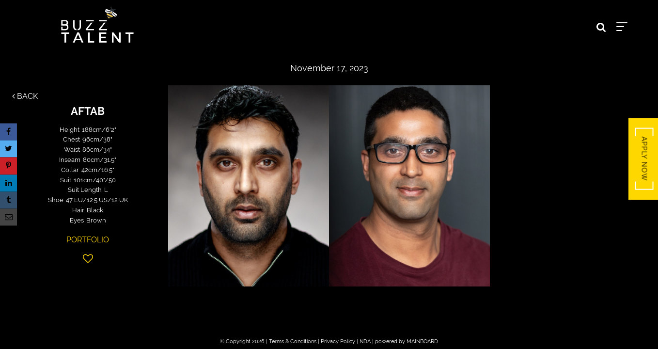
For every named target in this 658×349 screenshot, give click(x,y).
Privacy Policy (338, 341)
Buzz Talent (97, 25)
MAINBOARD (422, 341)
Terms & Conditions (292, 341)
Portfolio (87, 239)
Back (25, 96)
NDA (365, 341)
